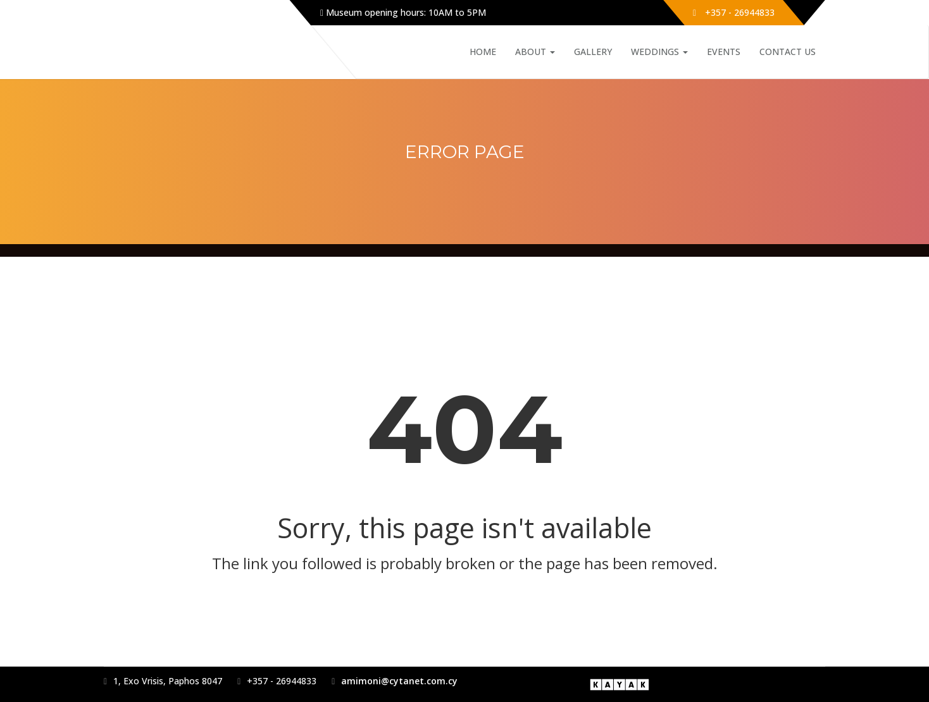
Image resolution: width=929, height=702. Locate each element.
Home (483, 52)
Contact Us (787, 52)
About (535, 52)
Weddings (659, 52)
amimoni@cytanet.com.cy (399, 681)
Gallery (593, 52)
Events (723, 52)
